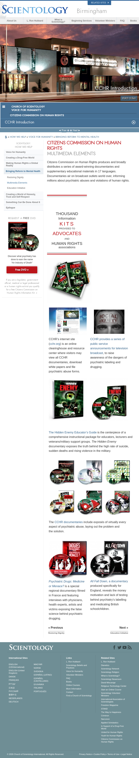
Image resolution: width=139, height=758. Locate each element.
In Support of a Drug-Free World (112, 727)
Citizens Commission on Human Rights (111, 740)
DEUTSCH (13, 702)
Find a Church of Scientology (79, 695)
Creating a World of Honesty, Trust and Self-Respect (21, 195)
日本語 (12, 688)
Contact (69, 692)
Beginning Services (81, 20)
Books (133, 20)
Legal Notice (126, 754)
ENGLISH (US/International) (16, 665)
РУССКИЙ (13, 691)
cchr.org (55, 343)
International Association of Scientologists (113, 700)
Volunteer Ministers (105, 20)
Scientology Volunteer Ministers (110, 694)
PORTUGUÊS (40, 691)
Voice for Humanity (16, 152)
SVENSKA (38, 671)
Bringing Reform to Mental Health (23, 171)
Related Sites (100, 2)
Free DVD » (22, 270)
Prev (64, 130)
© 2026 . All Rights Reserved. (35, 754)
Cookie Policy (100, 754)
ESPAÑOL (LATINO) (43, 675)
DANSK (12, 677)
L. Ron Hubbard (35, 20)
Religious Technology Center (113, 686)
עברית (12, 683)
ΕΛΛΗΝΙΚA (39, 684)
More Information (73, 689)
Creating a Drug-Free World (20, 157)
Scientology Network (110, 669)
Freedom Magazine (109, 705)
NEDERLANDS (15, 698)
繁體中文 (13, 695)
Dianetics (105, 665)
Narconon (105, 719)
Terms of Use (113, 754)
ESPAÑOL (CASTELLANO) (41, 679)
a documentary (109, 581)
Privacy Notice (85, 754)
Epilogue (10, 207)
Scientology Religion (110, 672)
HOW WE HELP (18, 137)
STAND (104, 709)
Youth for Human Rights (111, 736)
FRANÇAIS (14, 680)
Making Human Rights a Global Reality (22, 164)
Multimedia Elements (17, 183)
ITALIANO (38, 688)
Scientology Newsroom (111, 679)
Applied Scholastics (109, 723)
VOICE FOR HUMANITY (41, 137)
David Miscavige (108, 682)
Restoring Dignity (15, 177)
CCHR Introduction (19, 122)
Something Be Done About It (23, 202)
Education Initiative (16, 188)
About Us (11, 20)
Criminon (105, 716)
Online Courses (73, 685)
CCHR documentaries (68, 522)
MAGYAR (38, 664)
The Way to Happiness (111, 712)
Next (75, 130)
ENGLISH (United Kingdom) (16, 671)
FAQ (122, 20)
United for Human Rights (112, 732)
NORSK (37, 668)
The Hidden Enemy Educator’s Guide (72, 432)
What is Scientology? (58, 20)
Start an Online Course (111, 690)
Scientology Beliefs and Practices (76, 666)
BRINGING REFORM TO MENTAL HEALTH (77, 137)
